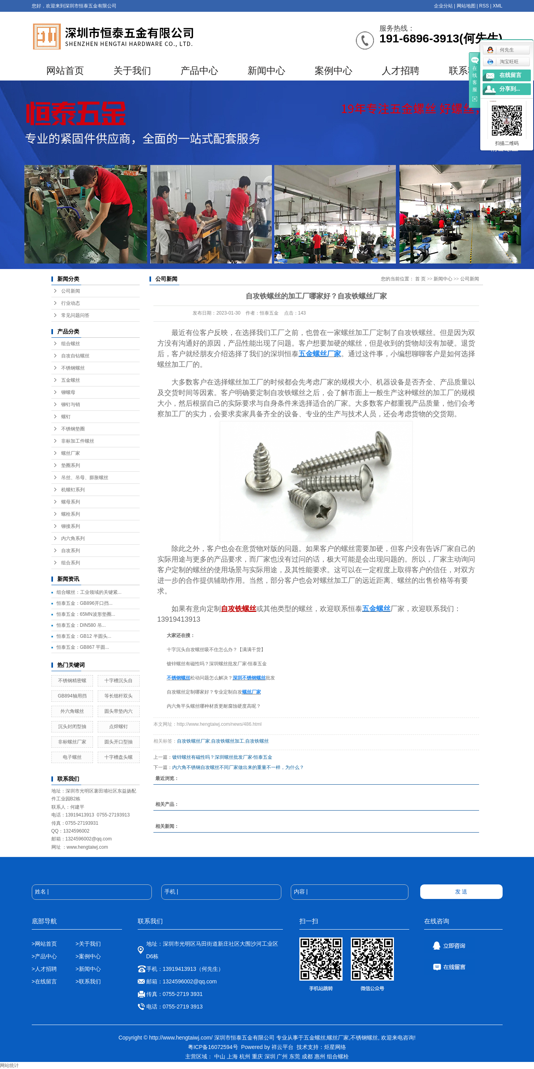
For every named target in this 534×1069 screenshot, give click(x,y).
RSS (484, 6)
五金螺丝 (70, 380)
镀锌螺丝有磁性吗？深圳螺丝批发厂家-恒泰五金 (217, 663)
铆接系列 (70, 526)
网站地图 (466, 6)
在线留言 (510, 75)
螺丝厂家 (70, 453)
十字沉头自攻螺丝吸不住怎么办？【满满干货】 (216, 649)
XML (498, 6)
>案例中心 (87, 956)
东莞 (294, 1056)
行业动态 (70, 303)
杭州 (244, 1056)
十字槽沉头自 (118, 680)
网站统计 (9, 1065)
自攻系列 (70, 550)
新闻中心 (266, 71)
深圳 (269, 1056)
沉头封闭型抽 (72, 726)
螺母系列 (70, 502)
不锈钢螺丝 (73, 368)
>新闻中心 (87, 969)
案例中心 (333, 71)
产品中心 (199, 71)
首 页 (420, 279)
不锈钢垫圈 (73, 429)
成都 (307, 1056)
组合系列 (70, 563)
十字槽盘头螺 (118, 757)
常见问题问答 (75, 315)
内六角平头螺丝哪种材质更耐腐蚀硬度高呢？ (214, 706)
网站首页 (65, 71)
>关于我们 (87, 944)
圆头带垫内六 (118, 711)
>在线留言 (44, 981)
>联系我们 (87, 981)
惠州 (319, 1056)
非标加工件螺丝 (77, 441)
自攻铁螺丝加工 (227, 741)
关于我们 (132, 71)
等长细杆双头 (118, 696)
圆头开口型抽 (118, 742)
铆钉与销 (70, 404)
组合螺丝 (70, 343)
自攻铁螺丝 (257, 741)
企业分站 (443, 6)
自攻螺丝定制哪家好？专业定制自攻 (204, 692)
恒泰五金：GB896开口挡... (84, 603)
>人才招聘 (45, 969)
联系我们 (468, 71)
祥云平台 (282, 1047)
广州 (282, 1056)
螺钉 (66, 416)
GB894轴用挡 (72, 696)
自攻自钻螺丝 (75, 356)
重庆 (257, 1056)
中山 (219, 1056)
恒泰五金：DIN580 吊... (81, 625)
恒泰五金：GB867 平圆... (82, 647)
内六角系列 (73, 538)
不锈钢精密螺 (72, 680)
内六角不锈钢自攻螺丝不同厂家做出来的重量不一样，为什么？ (238, 767)
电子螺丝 (72, 757)
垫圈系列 (70, 465)
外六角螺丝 (72, 711)
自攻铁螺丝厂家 (193, 741)
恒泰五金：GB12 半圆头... (83, 636)
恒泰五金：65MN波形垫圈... (85, 614)
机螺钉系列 (73, 489)
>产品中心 (44, 956)
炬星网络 (335, 1047)
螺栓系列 (70, 514)
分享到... (509, 89)
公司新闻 (70, 291)
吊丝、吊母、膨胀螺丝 (84, 477)
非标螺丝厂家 (72, 742)
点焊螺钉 (118, 726)
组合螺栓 (338, 1056)
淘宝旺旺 (503, 62)
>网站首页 (44, 944)
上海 (232, 1056)
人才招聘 (400, 71)
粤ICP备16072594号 (213, 1047)
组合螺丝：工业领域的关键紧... (89, 592)
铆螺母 (68, 392)
